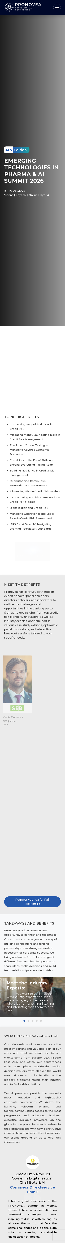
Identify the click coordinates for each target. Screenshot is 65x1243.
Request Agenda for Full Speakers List (32, 904)
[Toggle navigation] (57, 7)
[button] (24, 1021)
